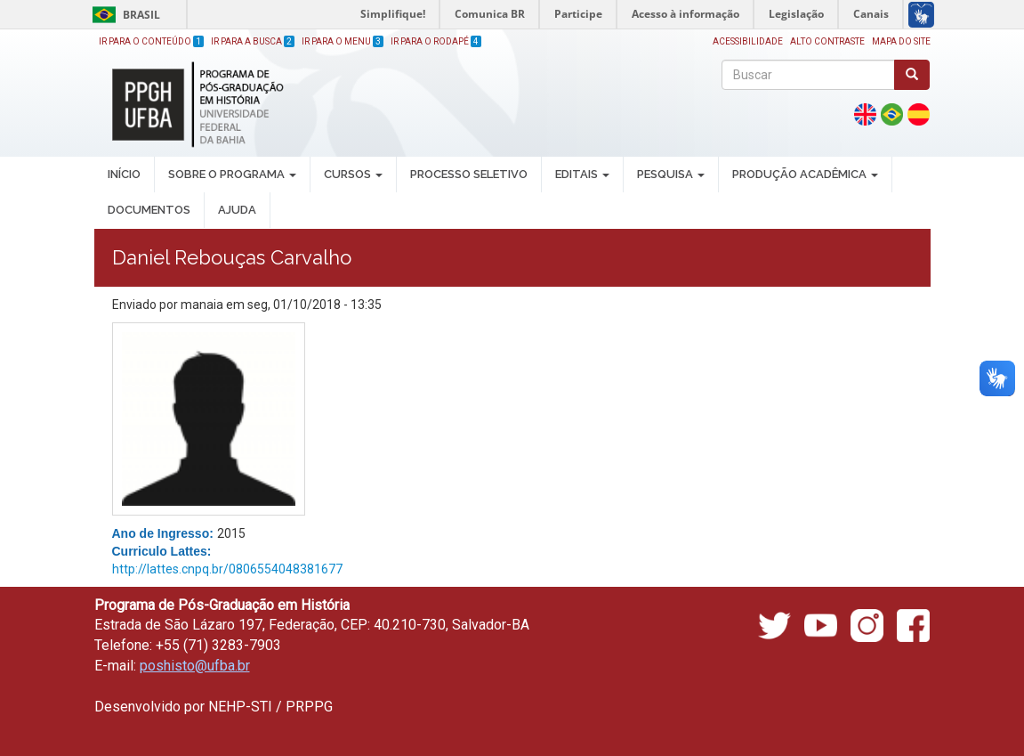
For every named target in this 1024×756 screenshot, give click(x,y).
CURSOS (353, 174)
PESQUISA (671, 174)
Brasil (123, 14)
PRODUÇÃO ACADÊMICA (805, 174)
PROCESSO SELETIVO (469, 174)
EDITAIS (582, 174)
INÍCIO (124, 174)
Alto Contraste (827, 41)
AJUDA (237, 209)
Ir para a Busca (252, 41)
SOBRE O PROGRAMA (232, 174)
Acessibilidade (748, 41)
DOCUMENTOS (149, 209)
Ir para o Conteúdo (151, 41)
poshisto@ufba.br (195, 665)
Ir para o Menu (342, 41)
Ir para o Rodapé (436, 41)
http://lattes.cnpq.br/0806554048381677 (227, 569)
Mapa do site (901, 41)
